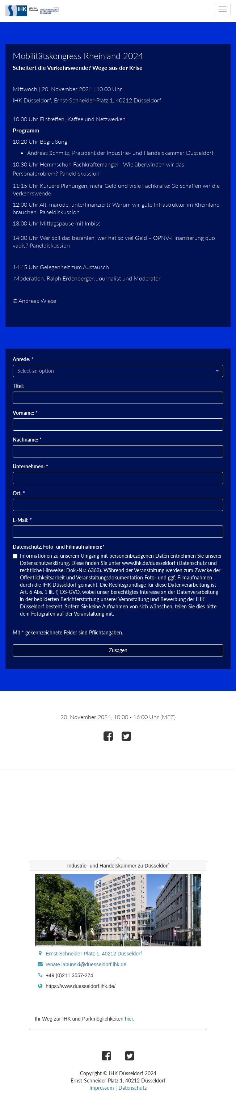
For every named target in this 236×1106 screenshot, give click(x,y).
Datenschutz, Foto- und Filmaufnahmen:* (59, 547)
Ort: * (19, 493)
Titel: (18, 386)
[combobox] (118, 371)
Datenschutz (132, 1088)
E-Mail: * (22, 520)
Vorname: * (25, 413)
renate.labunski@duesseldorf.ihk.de (86, 964)
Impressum (101, 1088)
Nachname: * (27, 439)
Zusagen (118, 650)
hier (129, 1019)
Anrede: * (23, 359)
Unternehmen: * (30, 466)
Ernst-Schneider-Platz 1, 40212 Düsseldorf (94, 954)
